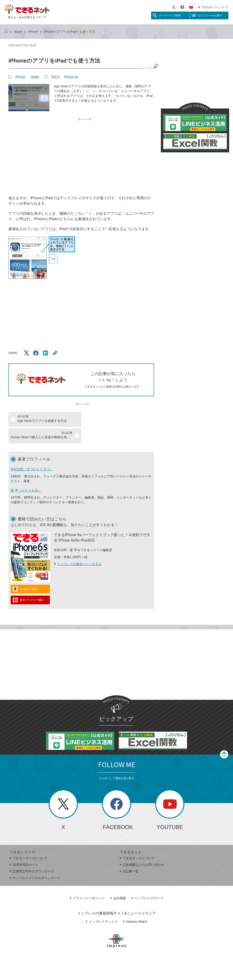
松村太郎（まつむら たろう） (32, 453)
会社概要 (118, 882)
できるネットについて (213, 7)
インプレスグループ (147, 882)
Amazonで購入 (29, 572)
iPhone (33, 31)
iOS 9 (55, 76)
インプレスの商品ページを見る (78, 547)
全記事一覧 (129, 855)
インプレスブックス (101, 905)
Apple (18, 31)
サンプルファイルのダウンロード (35, 861)
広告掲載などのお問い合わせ (142, 848)
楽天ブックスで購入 (32, 583)
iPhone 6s (71, 76)
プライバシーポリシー (87, 882)
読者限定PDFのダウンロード (32, 855)
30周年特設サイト (24, 848)
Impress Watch (135, 905)
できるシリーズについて (29, 842)
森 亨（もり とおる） (26, 474)
